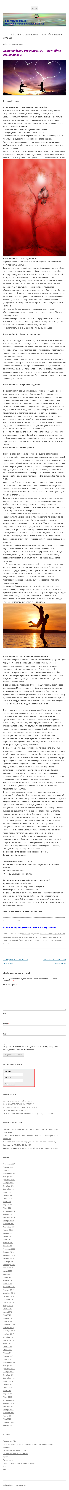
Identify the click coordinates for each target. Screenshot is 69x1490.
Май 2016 (7, 1390)
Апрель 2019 (8, 1280)
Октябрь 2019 (8, 1261)
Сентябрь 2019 (9, 1264)
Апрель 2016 (8, 1394)
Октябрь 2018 (8, 1299)
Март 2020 (7, 1246)
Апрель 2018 (8, 1318)
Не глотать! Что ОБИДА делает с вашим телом (38, 1148)
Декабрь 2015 (9, 1406)
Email (6, 1023)
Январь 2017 (8, 1365)
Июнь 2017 (7, 1350)
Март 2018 (7, 1321)
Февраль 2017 (9, 1362)
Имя (6, 1013)
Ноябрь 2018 (8, 1296)
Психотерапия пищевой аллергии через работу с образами (28, 1113)
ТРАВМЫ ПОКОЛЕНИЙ (23, 1145)
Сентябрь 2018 (9, 1302)
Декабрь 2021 (9, 1179)
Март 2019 (7, 1283)
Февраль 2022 (9, 1173)
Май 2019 (7, 1277)
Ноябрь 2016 (8, 1372)
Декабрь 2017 (9, 1331)
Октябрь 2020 (8, 1224)
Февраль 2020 (9, 1249)
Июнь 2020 (7, 1236)
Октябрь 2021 (8, 1186)
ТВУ (4, 943)
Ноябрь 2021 (8, 1183)
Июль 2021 (7, 1195)
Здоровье (7, 1447)
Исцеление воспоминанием (39, 937)
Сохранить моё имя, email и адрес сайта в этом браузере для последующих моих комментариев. (30, 1048)
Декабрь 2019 (9, 1255)
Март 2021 (7, 1208)
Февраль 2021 (9, 1211)
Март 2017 (7, 1359)
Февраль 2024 (9, 1164)
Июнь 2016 (7, 1387)
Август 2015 (8, 1416)
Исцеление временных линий (15, 1453)
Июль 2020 (7, 1233)
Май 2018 (7, 1315)
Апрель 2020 (8, 1242)
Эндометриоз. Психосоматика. (16, 1110)
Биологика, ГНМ (9, 1441)
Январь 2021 (8, 1214)
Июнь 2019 (7, 1274)
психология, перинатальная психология (46, 940)
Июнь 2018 (7, 1312)
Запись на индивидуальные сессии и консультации (29, 927)
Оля (4, 1142)
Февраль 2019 (9, 1287)
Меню (34, 8)
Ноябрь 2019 (8, 1258)
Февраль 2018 (9, 1324)
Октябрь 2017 (8, 1337)
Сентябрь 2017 (9, 1340)
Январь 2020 (8, 1252)
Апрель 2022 (8, 1167)
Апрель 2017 (8, 1356)
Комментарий (10, 984)
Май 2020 (7, 1239)
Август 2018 (8, 1305)
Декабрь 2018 (9, 1293)
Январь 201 (8, 1425)
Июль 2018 (7, 1309)
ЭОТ (8, 943)
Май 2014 (7, 1419)
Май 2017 (7, 1353)
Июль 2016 (7, 1384)
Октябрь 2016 (8, 1375)
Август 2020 (8, 1230)
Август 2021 (8, 1192)
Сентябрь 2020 (9, 1227)
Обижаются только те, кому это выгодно (20, 1107)
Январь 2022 (8, 1176)
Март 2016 (7, 1397)
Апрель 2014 (8, 1422)
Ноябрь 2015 (8, 1409)
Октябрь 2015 (8, 1413)
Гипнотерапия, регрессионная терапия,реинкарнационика (28, 1444)
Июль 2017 (7, 1346)
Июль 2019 (7, 1271)
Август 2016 (8, 1381)
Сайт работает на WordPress (14, 1485)
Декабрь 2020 (9, 1217)
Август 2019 (8, 1268)
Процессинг (24, 940)
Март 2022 (7, 1170)
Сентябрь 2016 (9, 1378)
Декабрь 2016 (9, 1368)
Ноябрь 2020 (8, 1220)
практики (7, 1457)
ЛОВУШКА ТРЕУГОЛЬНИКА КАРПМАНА (18, 1104)
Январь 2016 (8, 1403)
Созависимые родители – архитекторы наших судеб (36, 1142)
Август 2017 (8, 1343)
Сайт (5, 1034)
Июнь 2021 (7, 1198)
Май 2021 (7, 1201)
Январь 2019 (8, 1290)
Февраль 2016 (9, 1400)
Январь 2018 (8, 1327)
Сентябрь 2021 (9, 1189)
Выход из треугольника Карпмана (17, 1101)
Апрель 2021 (8, 1205)
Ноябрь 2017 (8, 1334)
